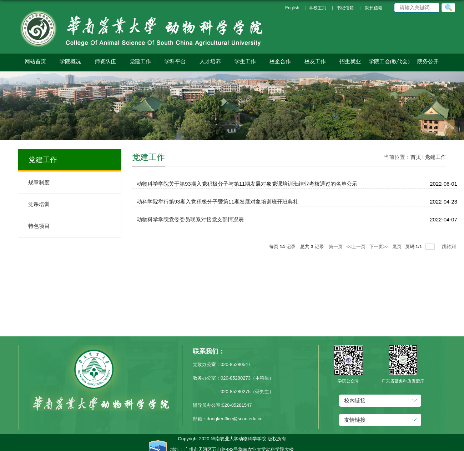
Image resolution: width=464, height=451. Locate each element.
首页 (415, 157)
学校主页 (317, 7)
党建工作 (140, 61)
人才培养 (210, 61)
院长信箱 (373, 7)
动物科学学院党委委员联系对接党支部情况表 (190, 219)
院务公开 (428, 61)
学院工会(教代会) (389, 61)
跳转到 (449, 246)
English (292, 7)
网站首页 (35, 61)
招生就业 (350, 61)
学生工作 (245, 61)
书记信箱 (345, 7)
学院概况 (70, 61)
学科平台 (175, 61)
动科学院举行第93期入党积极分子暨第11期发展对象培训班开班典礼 (217, 202)
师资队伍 (105, 61)
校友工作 (315, 61)
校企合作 (280, 61)
